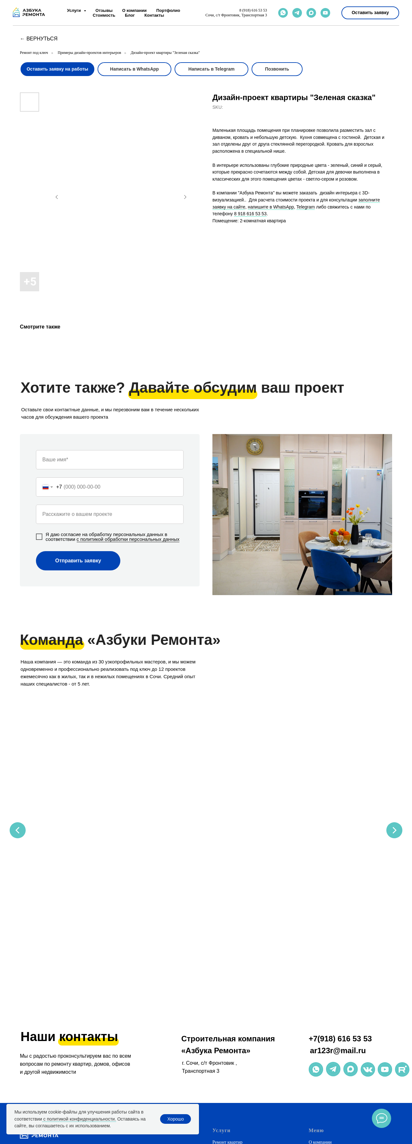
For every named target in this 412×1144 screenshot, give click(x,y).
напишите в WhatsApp (271, 206)
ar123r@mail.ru (338, 877)
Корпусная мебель (229, 1015)
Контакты (154, 15)
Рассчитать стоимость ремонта (241, 1049)
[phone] (56, 980)
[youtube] (325, 13)
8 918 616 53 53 (250, 213)
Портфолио (168, 10)
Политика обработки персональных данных (350, 1026)
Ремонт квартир (227, 969)
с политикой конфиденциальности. (79, 1119)
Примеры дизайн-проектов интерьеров (89, 52)
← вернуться (38, 38)
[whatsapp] (283, 13)
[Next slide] (394, 757)
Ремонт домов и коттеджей (237, 980)
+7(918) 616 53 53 (340, 865)
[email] (66, 980)
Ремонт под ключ (34, 52)
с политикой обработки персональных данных (128, 539)
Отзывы (104, 10)
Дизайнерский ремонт (233, 1078)
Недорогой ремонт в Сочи (237, 1066)
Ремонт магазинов (229, 1038)
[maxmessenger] (311, 13)
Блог (130, 15)
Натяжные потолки (230, 1003)
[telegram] (297, 13)
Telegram (305, 206)
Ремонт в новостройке (233, 1101)
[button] (370, 12)
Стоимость (104, 15)
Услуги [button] (74, 10)
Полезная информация (330, 1003)
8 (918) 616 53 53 (253, 10)
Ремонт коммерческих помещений (245, 1026)
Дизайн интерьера (229, 992)
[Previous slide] (18, 757)
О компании (134, 10)
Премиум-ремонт (228, 1089)
